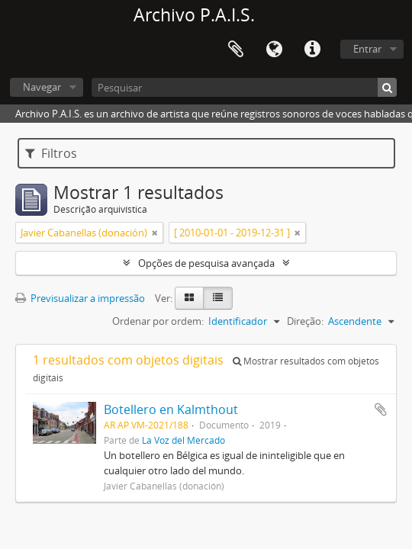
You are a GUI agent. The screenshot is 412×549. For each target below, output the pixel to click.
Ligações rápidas (312, 49)
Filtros (51, 153)
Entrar (367, 49)
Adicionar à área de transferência (380, 409)
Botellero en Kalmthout (171, 409)
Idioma (274, 49)
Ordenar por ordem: (158, 321)
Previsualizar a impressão (80, 298)
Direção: (305, 321)
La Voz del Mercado (183, 440)
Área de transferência (236, 49)
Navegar (42, 87)
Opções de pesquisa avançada (206, 263)
